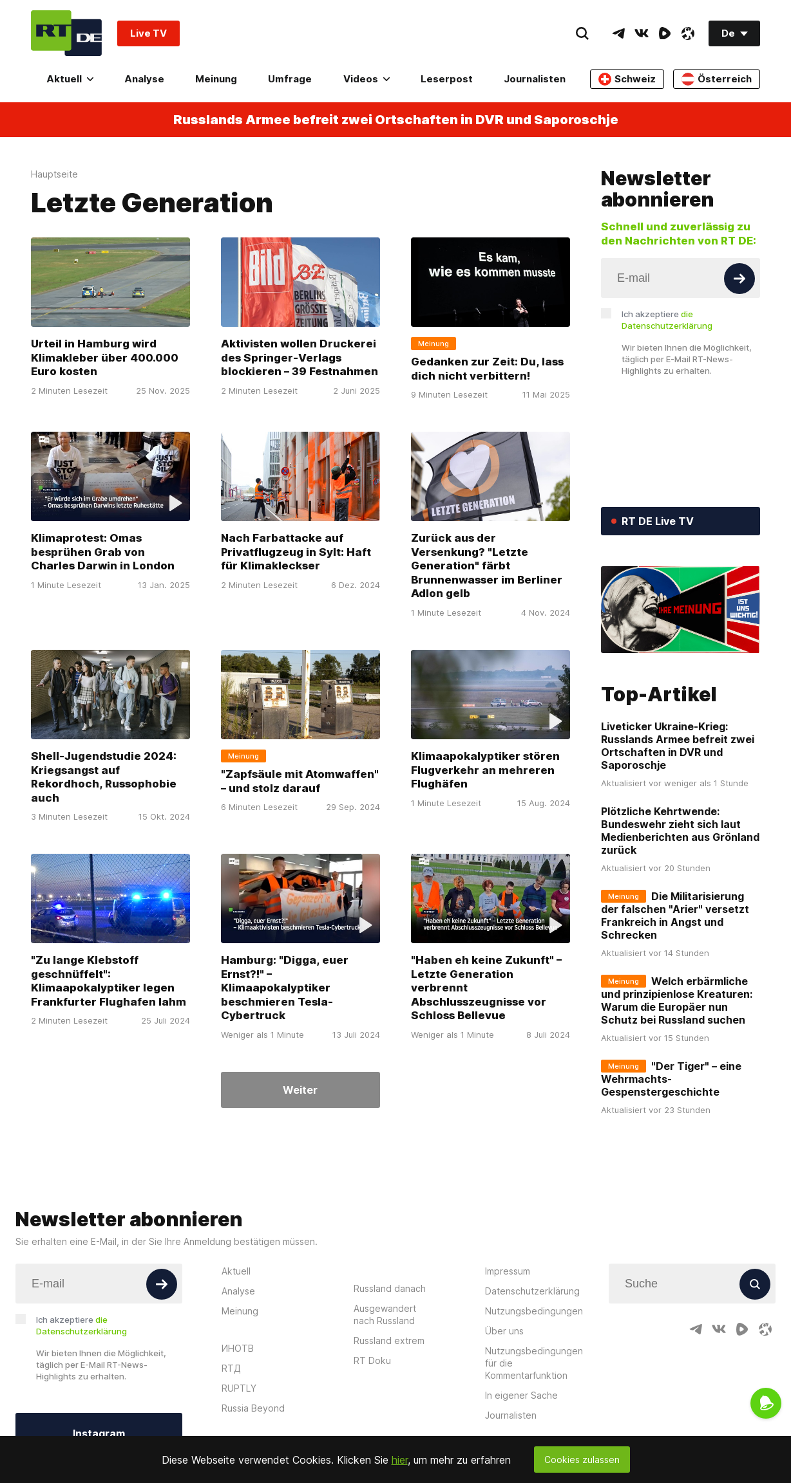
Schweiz (627, 79)
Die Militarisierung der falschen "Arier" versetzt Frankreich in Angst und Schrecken (675, 915)
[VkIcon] (641, 33)
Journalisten (535, 79)
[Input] (680, 278)
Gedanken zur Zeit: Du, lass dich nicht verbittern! (487, 368)
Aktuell (69, 79)
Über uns (504, 1330)
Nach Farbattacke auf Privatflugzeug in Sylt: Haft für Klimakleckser (296, 551)
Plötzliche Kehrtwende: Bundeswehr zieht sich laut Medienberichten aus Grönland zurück (680, 830)
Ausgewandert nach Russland (385, 1314)
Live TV (148, 33)
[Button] (739, 278)
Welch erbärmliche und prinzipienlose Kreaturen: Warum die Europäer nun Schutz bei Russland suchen (676, 1000)
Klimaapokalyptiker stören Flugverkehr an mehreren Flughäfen (485, 770)
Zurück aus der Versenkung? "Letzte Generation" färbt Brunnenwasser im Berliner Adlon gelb (486, 565)
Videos (366, 79)
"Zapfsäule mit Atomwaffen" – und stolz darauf (300, 781)
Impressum (507, 1271)
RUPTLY (239, 1388)
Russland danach (390, 1288)
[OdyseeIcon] (688, 33)
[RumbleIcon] (664, 33)
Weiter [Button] (300, 1089)
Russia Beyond (253, 1408)
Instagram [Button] (99, 1433)
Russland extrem (389, 1340)
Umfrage (290, 79)
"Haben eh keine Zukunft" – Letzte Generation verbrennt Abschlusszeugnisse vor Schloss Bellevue (486, 987)
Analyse (144, 79)
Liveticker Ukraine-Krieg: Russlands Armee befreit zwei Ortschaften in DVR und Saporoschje (677, 745)
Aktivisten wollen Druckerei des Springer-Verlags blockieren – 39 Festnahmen (299, 357)
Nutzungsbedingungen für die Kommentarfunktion (534, 1363)
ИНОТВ (238, 1348)
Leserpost (447, 79)
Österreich (716, 79)
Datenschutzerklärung (532, 1290)
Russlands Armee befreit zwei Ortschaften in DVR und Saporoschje (395, 119)
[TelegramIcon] (618, 33)
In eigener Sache (521, 1395)
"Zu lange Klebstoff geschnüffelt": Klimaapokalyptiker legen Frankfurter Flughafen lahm (108, 980)
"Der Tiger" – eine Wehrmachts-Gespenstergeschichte (671, 1079)
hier (400, 1459)
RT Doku (372, 1360)
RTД (231, 1368)
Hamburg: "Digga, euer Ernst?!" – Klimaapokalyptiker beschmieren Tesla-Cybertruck (284, 987)
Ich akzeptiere (667, 320)
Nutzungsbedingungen (534, 1310)
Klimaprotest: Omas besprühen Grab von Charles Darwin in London (103, 551)
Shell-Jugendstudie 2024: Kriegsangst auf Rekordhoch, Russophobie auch (103, 777)
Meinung (216, 79)
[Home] (66, 33)
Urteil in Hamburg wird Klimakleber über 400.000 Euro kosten (104, 357)
